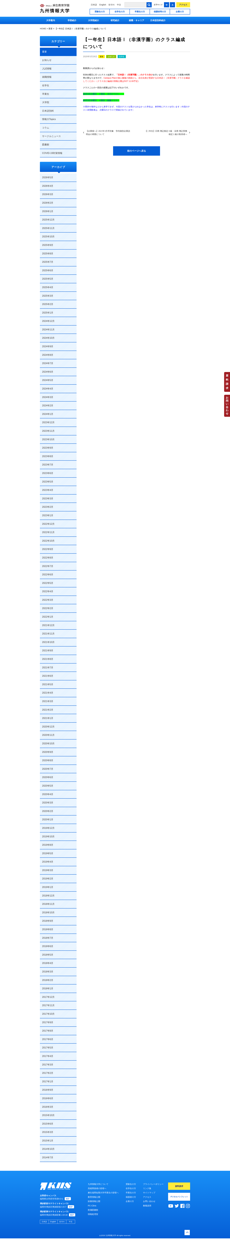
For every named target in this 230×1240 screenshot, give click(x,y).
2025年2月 (47, 304)
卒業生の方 (140, 11)
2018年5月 (47, 955)
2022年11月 (48, 532)
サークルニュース (51, 136)
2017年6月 (47, 1039)
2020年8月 (47, 760)
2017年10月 (48, 1014)
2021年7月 (47, 667)
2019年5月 (47, 853)
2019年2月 (47, 878)
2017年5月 (47, 1047)
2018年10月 (48, 912)
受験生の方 (100, 11)
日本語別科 (48, 111)
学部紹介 (72, 20)
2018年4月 (47, 963)
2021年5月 (47, 684)
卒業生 (45, 94)
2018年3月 (47, 971)
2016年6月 (47, 1098)
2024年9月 (47, 346)
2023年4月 (47, 490)
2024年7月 (47, 363)
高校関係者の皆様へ (97, 1188)
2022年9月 (47, 549)
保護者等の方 (160, 11)
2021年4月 (47, 693)
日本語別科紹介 (158, 20)
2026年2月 (47, 203)
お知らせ (111, 57)
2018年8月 (47, 929)
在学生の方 (120, 11)
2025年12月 (48, 219)
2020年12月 (48, 726)
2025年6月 (47, 270)
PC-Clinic (92, 1206)
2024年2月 (47, 405)
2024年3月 (47, 397)
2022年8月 (47, 557)
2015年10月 (48, 1115)
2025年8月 (47, 253)
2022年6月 (47, 574)
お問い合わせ (227, 405)
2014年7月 (47, 1157)
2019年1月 (47, 887)
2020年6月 (47, 777)
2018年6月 (47, 946)
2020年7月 (47, 769)
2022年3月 (47, 600)
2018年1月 (47, 988)
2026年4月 (47, 186)
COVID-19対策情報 (52, 153)
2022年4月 (47, 591)
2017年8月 (47, 1030)
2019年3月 (47, 870)
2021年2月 (47, 710)
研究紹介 (115, 20)
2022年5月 (47, 583)
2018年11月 (48, 904)
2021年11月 (48, 633)
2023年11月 (48, 431)
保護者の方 (131, 1197)
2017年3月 (47, 1064)
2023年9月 (47, 448)
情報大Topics (49, 119)
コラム (45, 127)
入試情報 (46, 68)
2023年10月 (48, 439)
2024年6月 (47, 372)
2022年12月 (48, 524)
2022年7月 (47, 566)
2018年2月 (47, 980)
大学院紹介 (93, 20)
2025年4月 (47, 287)
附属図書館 (93, 1210)
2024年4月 (47, 388)
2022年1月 (47, 617)
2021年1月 (47, 718)
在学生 (121, 57)
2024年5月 (47, 380)
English (102, 5)
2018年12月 (48, 895)
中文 (119, 5)
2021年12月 (48, 625)
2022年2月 (47, 608)
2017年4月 (47, 1056)
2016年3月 (47, 1107)
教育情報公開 (94, 1197)
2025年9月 (47, 245)
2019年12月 (48, 828)
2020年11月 (48, 735)
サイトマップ (149, 1192)
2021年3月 (47, 701)
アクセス (183, 5)
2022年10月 (48, 541)
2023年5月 (47, 481)
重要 (101, 57)
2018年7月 (47, 938)
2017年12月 (48, 997)
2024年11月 (48, 329)
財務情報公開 (94, 1201)
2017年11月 (48, 1005)
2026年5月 (47, 177)
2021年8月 (47, 659)
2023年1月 (47, 515)
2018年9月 (47, 921)
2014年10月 (48, 1149)
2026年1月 (47, 211)
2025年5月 (47, 279)
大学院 (45, 102)
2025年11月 (48, 228)
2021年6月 (47, 676)
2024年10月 (48, 338)
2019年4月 (47, 862)
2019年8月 (47, 845)
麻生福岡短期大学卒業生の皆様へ (103, 1192)
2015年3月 (47, 1132)
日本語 (94, 5)
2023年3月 (47, 498)
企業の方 (180, 11)
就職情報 (46, 77)
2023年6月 (47, 473)
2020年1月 (47, 819)
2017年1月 (47, 1081)
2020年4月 (47, 794)
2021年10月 (48, 642)
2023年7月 (47, 464)
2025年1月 (47, 312)
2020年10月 (48, 743)
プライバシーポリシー (153, 1184)
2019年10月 (48, 836)
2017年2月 (47, 1073)
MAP (68, 1200)
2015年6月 (47, 1123)
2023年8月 (47, 456)
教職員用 (147, 1206)
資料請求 (227, 382)
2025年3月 (47, 296)
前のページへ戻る (136, 151)
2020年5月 (47, 786)
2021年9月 (47, 650)
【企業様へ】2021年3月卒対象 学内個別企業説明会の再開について (108, 132)
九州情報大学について (98, 1184)
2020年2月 (47, 811)
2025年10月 (48, 236)
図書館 (45, 144)
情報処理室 (93, 1214)
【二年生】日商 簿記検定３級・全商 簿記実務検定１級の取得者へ (166, 132)
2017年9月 (47, 1022)
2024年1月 (47, 414)
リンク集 (147, 1188)
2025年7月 (47, 262)
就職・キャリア (136, 20)
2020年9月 (47, 752)
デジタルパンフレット (179, 1197)
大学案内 (50, 20)
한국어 (111, 5)
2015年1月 (47, 1140)
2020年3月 (47, 802)
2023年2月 (47, 507)
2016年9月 (47, 1090)
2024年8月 (47, 355)
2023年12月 (48, 422)
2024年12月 (48, 321)
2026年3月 (47, 194)
